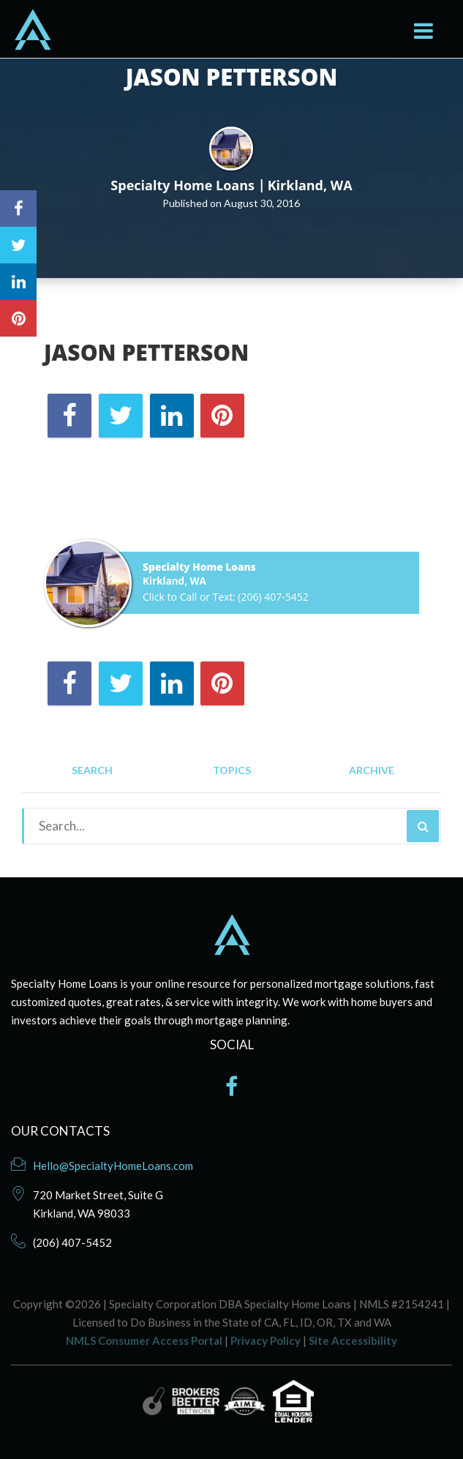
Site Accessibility (353, 1340)
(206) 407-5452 (273, 597)
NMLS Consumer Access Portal (144, 1340)
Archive (371, 771)
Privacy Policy (265, 1340)
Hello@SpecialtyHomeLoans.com (113, 1165)
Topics (232, 771)
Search (92, 771)
